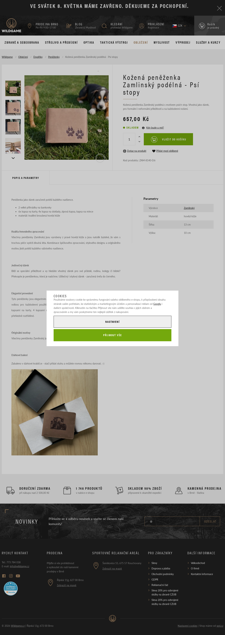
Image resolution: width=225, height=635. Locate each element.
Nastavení (112, 322)
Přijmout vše (112, 335)
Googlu (157, 304)
